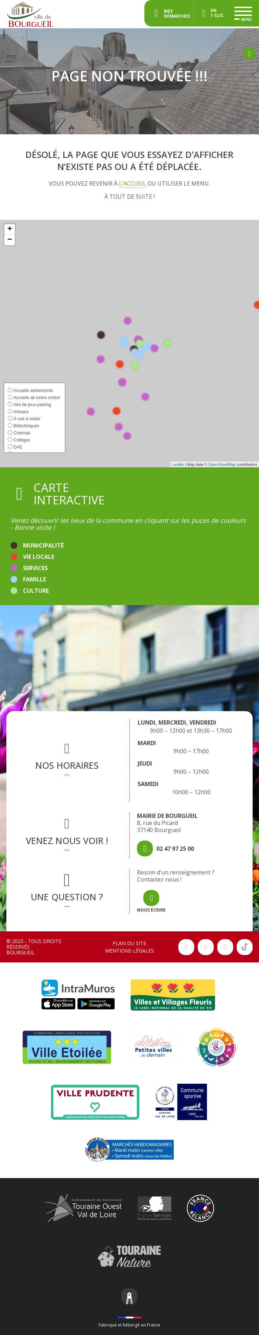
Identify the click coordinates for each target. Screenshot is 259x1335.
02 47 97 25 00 (175, 849)
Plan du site (129, 943)
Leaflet (178, 464)
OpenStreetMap (222, 464)
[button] (9, 229)
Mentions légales (129, 950)
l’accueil (132, 183)
